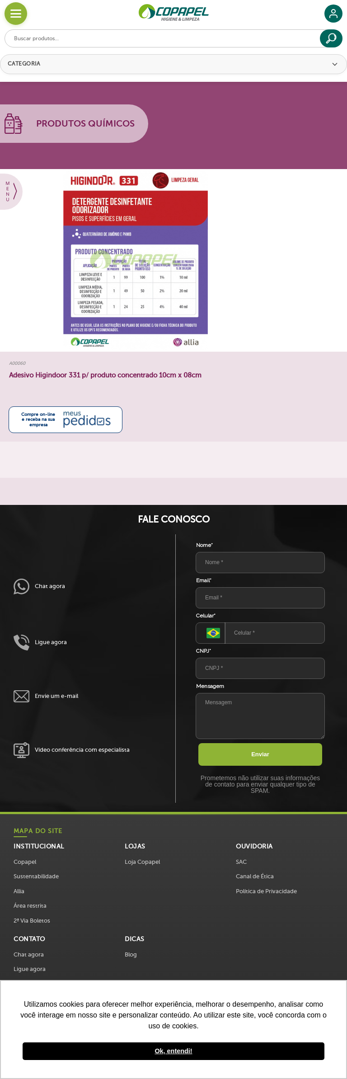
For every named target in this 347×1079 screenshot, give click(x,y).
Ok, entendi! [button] (173, 1051)
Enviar (260, 754)
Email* (203, 580)
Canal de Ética (255, 876)
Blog (131, 954)
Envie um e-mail (46, 696)
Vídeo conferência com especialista (72, 750)
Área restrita (30, 905)
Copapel (25, 861)
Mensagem (210, 686)
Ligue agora (40, 642)
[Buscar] (331, 38)
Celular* (206, 616)
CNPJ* (203, 651)
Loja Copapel (142, 861)
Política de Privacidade (266, 891)
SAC (241, 861)
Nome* (204, 545)
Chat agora (39, 586)
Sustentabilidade (36, 876)
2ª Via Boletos (32, 920)
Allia (19, 891)
